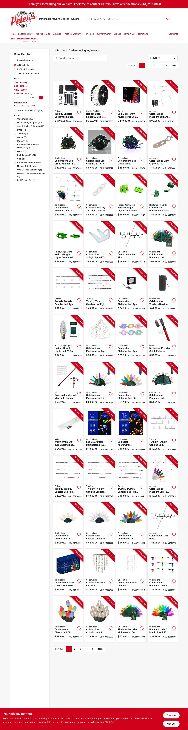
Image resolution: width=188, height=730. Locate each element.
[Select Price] (41, 97)
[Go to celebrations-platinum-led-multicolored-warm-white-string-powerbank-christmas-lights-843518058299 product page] (99, 385)
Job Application (43, 34)
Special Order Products (28, 73)
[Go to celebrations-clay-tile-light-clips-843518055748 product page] (99, 197)
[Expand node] (15, 110)
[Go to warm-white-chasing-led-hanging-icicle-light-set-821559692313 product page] (68, 432)
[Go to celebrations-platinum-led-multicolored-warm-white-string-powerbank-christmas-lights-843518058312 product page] (131, 385)
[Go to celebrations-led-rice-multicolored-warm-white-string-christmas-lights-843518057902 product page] (131, 244)
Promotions (142, 34)
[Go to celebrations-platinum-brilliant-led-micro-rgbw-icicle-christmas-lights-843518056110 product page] (163, 104)
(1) (22, 151)
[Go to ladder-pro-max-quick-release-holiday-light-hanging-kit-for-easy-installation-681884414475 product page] (163, 338)
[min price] (19, 97)
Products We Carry (73, 34)
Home (13, 34)
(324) (26, 119)
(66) (29, 122)
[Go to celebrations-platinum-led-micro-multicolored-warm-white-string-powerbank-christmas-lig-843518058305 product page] (163, 385)
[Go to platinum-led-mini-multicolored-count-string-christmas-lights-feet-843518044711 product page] (131, 619)
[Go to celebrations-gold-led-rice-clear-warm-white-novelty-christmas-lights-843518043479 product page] (131, 572)
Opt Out (171, 723)
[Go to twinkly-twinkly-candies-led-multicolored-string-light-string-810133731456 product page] (163, 432)
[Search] (168, 18)
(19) (30, 126)
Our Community (104, 34)
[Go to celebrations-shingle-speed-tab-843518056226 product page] (99, 244)
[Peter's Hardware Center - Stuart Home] (23, 19)
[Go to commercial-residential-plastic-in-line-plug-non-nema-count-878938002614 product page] (163, 197)
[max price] (32, 97)
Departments (24, 34)
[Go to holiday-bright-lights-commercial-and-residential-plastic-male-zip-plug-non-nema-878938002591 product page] (68, 244)
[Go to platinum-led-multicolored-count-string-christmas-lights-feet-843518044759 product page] (163, 619)
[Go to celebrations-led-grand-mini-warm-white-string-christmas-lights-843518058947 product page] (68, 150)
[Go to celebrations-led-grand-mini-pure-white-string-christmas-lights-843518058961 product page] (99, 150)
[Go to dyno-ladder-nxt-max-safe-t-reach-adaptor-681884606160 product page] (68, 385)
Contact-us (128, 34)
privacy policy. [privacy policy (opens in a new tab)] (28, 722)
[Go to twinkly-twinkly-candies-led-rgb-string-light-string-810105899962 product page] (131, 479)
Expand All (30, 106)
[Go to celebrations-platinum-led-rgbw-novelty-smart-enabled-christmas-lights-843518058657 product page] (131, 291)
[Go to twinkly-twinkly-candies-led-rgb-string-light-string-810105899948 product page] (99, 479)
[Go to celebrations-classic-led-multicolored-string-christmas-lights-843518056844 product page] (131, 525)
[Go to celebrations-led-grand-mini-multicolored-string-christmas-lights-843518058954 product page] (131, 150)
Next (173, 65)
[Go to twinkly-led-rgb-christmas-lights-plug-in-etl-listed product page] (68, 104)
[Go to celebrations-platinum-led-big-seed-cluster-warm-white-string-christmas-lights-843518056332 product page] (99, 338)
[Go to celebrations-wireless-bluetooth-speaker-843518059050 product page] (163, 291)
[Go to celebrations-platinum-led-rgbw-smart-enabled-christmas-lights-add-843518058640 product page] (131, 338)
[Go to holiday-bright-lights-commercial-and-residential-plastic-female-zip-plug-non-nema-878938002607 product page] (131, 197)
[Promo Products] (15, 60)
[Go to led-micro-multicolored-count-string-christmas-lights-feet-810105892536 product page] (131, 104)
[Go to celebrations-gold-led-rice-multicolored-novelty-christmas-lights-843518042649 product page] (99, 572)
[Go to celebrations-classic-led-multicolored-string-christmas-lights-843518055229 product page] (68, 619)
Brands (117, 34)
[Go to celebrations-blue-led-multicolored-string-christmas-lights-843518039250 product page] (68, 572)
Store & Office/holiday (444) (29, 110)
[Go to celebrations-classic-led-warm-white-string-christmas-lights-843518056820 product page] (68, 525)
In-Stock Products (25, 69)
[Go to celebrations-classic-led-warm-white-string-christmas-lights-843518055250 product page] (99, 619)
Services (57, 34)
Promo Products (25, 60)
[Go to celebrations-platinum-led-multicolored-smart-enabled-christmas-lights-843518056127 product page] (68, 197)
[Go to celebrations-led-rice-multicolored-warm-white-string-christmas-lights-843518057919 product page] (163, 525)
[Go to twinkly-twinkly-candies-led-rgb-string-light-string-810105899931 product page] (68, 291)
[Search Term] (128, 19)
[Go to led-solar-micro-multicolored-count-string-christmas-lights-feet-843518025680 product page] (99, 432)
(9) (22, 133)
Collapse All (19, 106)
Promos (90, 34)
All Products (23, 65)
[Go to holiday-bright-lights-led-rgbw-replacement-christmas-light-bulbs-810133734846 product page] (68, 338)
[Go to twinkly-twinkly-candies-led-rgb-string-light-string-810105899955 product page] (99, 291)
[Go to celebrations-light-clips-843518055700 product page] (163, 150)
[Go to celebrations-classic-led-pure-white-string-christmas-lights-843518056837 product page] (99, 525)
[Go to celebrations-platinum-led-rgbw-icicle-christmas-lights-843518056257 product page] (163, 479)
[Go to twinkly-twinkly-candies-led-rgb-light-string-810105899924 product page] (68, 479)
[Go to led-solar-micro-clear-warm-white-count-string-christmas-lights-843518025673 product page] (131, 432)
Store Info (173, 34)
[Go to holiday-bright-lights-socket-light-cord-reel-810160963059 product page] (99, 104)
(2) (22, 137)
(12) (21, 130)
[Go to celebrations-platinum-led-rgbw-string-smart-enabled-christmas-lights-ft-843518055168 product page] (163, 572)
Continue (171, 715)
